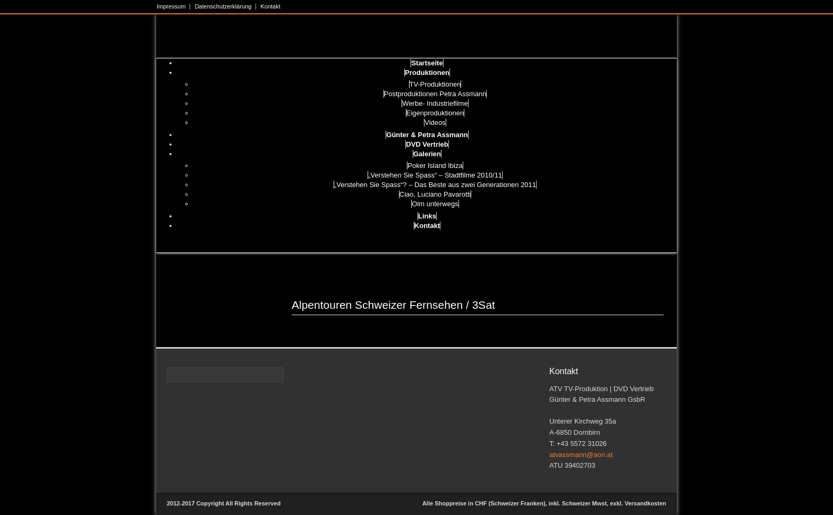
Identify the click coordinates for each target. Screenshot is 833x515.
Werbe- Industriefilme (435, 103)
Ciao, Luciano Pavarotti (435, 194)
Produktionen (427, 73)
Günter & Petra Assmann (427, 135)
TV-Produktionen (435, 84)
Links (427, 216)
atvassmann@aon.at (581, 455)
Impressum (171, 7)
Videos (435, 122)
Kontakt (270, 7)
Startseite (427, 63)
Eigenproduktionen (435, 113)
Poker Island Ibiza (434, 166)
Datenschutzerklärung (222, 7)
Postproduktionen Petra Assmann (435, 94)
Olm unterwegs (435, 204)
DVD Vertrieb (427, 144)
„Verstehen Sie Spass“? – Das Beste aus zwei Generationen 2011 (435, 185)
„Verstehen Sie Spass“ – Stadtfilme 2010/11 (435, 175)
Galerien (427, 154)
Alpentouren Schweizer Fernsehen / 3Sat (393, 305)
